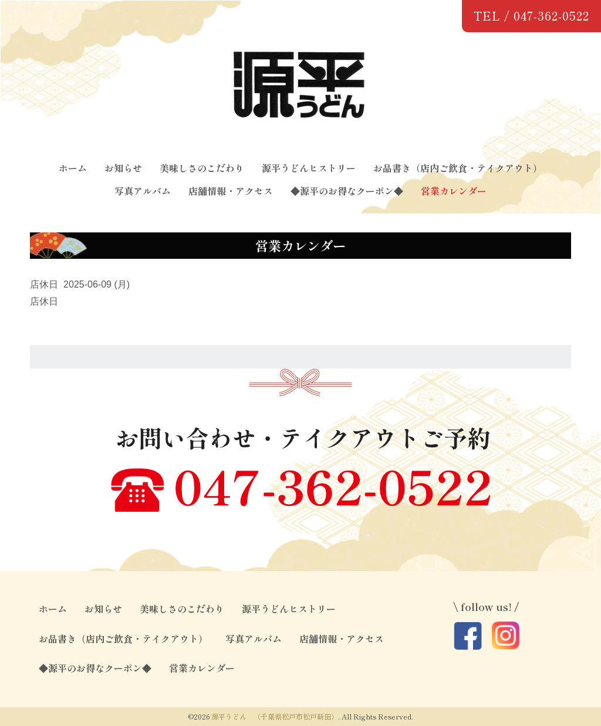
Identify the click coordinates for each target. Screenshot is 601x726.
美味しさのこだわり (202, 168)
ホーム (73, 168)
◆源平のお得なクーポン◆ (347, 191)
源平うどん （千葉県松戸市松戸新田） (274, 716)
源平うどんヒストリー (309, 168)
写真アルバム (142, 191)
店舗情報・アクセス (230, 191)
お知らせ (123, 168)
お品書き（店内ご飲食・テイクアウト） (457, 168)
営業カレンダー (454, 191)
